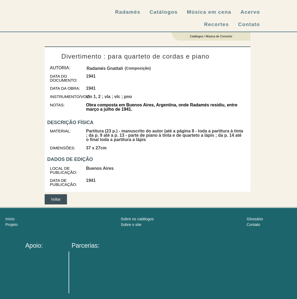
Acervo (250, 12)
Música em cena (209, 12)
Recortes (216, 24)
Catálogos (164, 12)
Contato (249, 24)
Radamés (127, 12)
